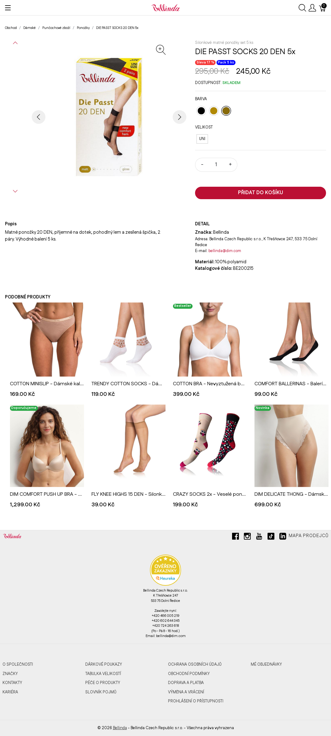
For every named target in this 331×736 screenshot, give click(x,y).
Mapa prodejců (309, 536)
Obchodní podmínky (189, 674)
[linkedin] (283, 539)
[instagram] (247, 539)
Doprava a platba (186, 683)
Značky (10, 674)
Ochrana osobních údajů (194, 664)
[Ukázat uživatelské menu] (312, 8)
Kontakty (12, 683)
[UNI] (202, 139)
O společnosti (17, 664)
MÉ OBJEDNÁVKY (266, 664)
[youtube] (259, 539)
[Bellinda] (165, 7)
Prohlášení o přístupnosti (195, 701)
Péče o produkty (102, 683)
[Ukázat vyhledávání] (302, 8)
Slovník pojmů (100, 692)
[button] (15, 42)
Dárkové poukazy (103, 664)
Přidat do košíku (260, 192)
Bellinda (120, 728)
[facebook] (235, 539)
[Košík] (323, 8)
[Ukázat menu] (8, 8)
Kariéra (10, 692)
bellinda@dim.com (224, 251)
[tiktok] (271, 539)
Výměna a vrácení (186, 692)
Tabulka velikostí (103, 674)
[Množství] (216, 165)
